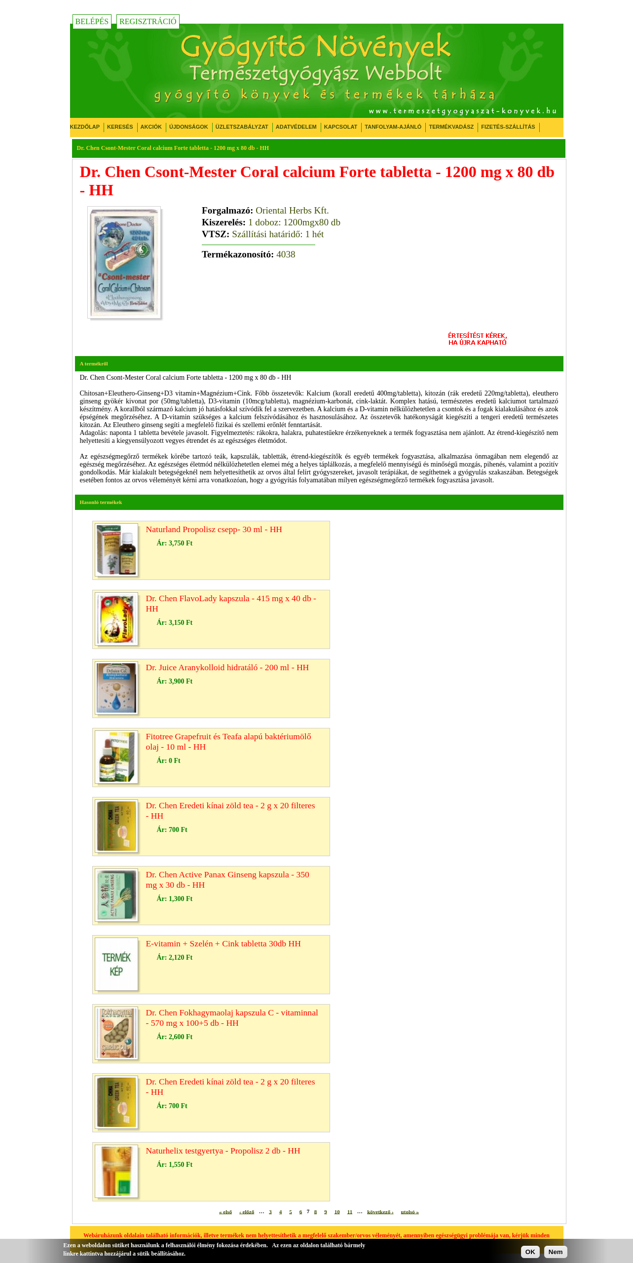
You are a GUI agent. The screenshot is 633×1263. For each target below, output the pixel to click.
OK (530, 1252)
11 (349, 1211)
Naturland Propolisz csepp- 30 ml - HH (214, 529)
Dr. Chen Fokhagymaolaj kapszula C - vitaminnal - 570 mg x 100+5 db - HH (232, 1018)
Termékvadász (451, 127)
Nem (556, 1252)
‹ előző (246, 1211)
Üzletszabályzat (242, 127)
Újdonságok (188, 127)
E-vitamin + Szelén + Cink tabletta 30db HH (223, 943)
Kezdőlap (85, 127)
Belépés (92, 21)
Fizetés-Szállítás (508, 127)
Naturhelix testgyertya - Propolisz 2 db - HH (223, 1150)
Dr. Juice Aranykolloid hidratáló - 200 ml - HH (227, 667)
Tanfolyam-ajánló (393, 127)
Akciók (151, 127)
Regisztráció (148, 21)
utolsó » (410, 1211)
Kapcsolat (341, 127)
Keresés (120, 127)
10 (337, 1211)
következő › (380, 1211)
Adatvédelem (296, 127)
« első (225, 1211)
